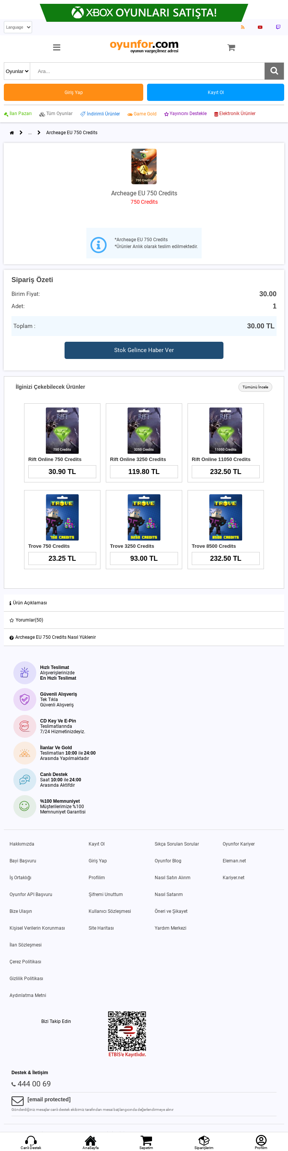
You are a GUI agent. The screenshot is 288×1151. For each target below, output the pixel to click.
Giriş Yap (98, 861)
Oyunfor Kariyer (239, 844)
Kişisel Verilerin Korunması (37, 928)
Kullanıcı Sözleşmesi (110, 911)
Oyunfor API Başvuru (31, 894)
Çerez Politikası (25, 961)
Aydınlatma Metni (28, 995)
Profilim (97, 877)
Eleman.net (234, 861)
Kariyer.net (233, 877)
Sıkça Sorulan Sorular (177, 844)
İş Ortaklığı (20, 877)
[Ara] (274, 71)
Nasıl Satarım (169, 894)
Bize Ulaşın (21, 911)
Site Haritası (101, 928)
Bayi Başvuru (23, 861)
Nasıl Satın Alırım (173, 877)
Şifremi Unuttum (106, 894)
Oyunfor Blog (168, 861)
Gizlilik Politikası (26, 978)
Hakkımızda (22, 844)
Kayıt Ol (97, 844)
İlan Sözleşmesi (26, 945)
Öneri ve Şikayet (171, 911)
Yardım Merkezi (170, 928)
